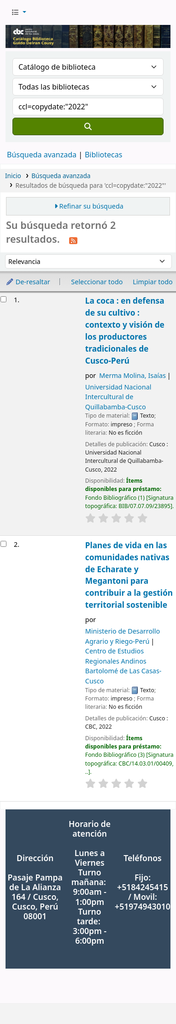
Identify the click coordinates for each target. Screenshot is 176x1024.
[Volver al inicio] (148, 996)
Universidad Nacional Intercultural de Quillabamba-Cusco (118, 397)
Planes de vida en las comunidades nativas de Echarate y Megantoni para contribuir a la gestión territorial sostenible (129, 575)
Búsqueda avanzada (41, 155)
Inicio (13, 175)
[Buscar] (88, 126)
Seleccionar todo (97, 281)
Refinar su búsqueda (91, 206)
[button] (18, 12)
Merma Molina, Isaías (132, 375)
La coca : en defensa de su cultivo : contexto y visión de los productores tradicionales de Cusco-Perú (124, 330)
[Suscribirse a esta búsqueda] (73, 240)
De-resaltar (28, 281)
